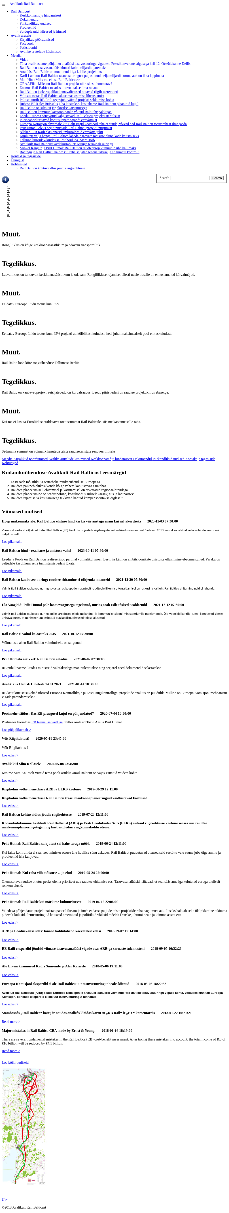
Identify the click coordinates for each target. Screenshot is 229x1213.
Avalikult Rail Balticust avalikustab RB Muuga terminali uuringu (66, 144)
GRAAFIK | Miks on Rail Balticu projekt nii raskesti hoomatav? (66, 84)
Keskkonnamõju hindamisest (40, 15)
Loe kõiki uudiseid (15, 1062)
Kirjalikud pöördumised (37, 39)
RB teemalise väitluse (47, 722)
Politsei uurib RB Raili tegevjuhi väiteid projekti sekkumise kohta (67, 100)
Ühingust (17, 160)
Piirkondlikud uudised (35, 23)
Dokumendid (29, 19)
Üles (5, 1200)
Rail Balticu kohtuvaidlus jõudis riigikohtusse (52, 168)
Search (164, 178)
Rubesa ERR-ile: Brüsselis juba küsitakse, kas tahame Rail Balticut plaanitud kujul (79, 104)
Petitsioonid (28, 47)
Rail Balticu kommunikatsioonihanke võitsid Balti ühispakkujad (66, 112)
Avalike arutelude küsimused (40, 51)
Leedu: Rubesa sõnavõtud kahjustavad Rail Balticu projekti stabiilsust (70, 116)
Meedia (16, 55)
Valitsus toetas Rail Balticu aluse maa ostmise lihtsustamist (62, 96)
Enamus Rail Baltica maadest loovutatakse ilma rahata (59, 88)
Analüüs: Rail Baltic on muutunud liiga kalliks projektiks (61, 72)
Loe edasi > (10, 755)
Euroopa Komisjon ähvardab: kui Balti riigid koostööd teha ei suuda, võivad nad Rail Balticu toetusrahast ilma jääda (103, 124)
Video (24, 59)
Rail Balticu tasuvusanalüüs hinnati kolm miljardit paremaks (63, 67)
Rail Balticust (20, 11)
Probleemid (28, 27)
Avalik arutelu (21, 35)
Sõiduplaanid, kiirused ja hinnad (43, 31)
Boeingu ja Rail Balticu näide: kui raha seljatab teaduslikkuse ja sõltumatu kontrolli (79, 152)
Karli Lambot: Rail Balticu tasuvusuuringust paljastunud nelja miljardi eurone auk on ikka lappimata (92, 76)
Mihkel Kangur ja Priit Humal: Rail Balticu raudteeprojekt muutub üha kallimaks (78, 148)
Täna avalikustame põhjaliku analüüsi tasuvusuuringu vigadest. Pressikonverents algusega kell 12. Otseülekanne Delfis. (105, 63)
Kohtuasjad (19, 164)
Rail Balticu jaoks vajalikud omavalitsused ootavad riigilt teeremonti (69, 92)
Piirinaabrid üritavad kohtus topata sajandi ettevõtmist (58, 120)
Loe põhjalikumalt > (16, 730)
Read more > (11, 1021)
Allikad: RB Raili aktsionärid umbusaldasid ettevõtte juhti (61, 132)
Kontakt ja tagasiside (26, 156)
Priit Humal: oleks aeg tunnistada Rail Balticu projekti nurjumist (66, 128)
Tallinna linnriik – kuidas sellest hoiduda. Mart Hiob (57, 140)
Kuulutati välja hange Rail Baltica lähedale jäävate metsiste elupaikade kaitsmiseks (79, 136)
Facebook (27, 43)
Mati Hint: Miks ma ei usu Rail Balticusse (50, 80)
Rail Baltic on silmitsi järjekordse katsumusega (53, 108)
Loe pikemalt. (12, 541)
